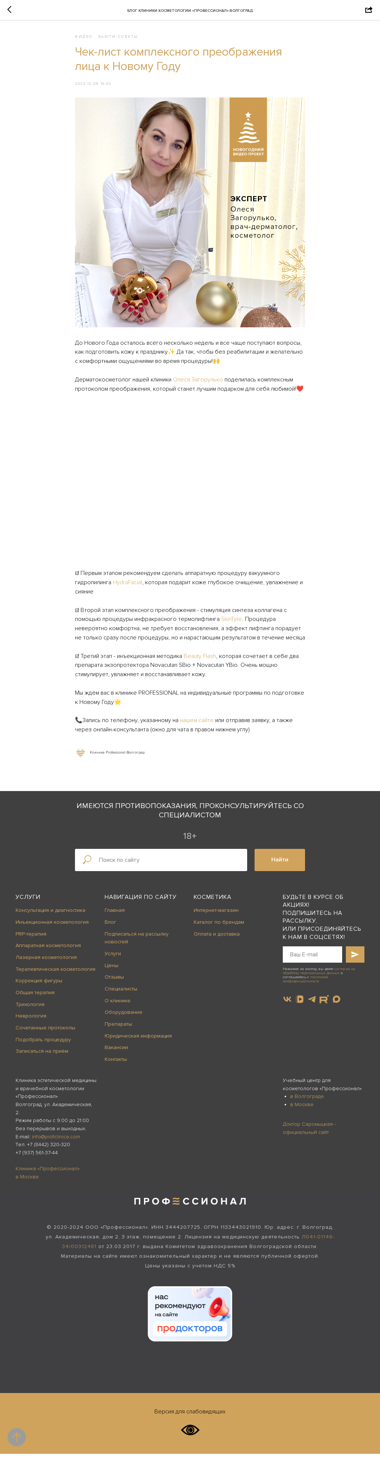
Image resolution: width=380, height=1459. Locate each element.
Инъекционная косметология (52, 927)
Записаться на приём (42, 1056)
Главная (115, 915)
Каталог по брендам (219, 927)
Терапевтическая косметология (55, 974)
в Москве (302, 1109)
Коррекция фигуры (39, 986)
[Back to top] (16, 1437)
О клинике (118, 1006)
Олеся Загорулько (198, 382)
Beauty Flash (200, 658)
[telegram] (312, 1004)
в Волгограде (307, 1101)
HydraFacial (127, 585)
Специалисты (121, 994)
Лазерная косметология (46, 962)
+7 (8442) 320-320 (48, 1150)
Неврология (31, 1021)
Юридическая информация (138, 1041)
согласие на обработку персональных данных (319, 976)
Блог (110, 927)
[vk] (287, 1004)
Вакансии (116, 1053)
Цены (111, 970)
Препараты (118, 1029)
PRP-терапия (31, 939)
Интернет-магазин (216, 915)
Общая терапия (35, 998)
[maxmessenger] (336, 1004)
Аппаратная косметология (48, 950)
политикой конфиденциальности (305, 984)
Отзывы (114, 982)
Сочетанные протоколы (45, 1033)
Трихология (30, 1009)
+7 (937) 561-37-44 (37, 1158)
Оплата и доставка (217, 939)
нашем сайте (197, 723)
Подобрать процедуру (43, 1045)
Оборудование (123, 1018)
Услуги (28, 902)
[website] (324, 1004)
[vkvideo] (299, 1004)
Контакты (116, 1064)
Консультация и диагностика (50, 915)
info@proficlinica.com (56, 1142)
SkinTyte (231, 621)
